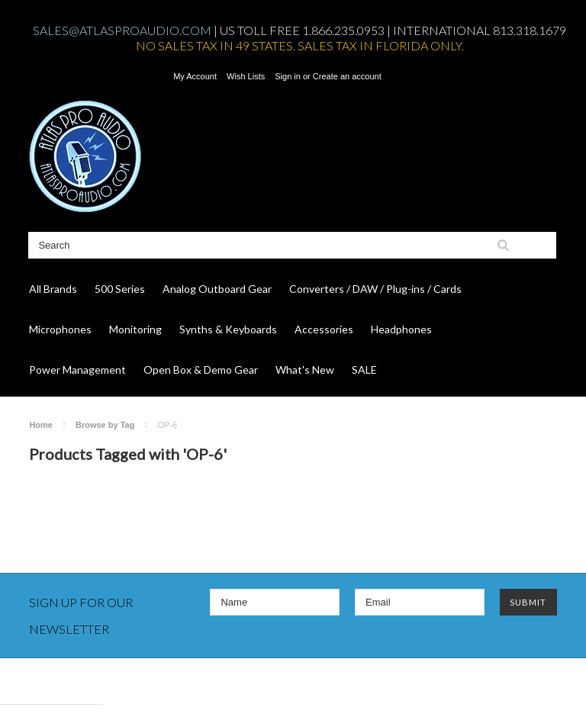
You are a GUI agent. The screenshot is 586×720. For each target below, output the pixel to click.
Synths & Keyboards (228, 329)
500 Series (120, 288)
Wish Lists (246, 76)
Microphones (60, 329)
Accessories (324, 329)
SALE (364, 369)
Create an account (347, 76)
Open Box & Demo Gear (200, 369)
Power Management (77, 369)
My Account (195, 76)
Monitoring (135, 329)
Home (41, 424)
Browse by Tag (105, 424)
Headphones (401, 329)
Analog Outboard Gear (217, 288)
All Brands (53, 288)
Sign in (288, 76)
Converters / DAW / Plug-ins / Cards (375, 288)
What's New (304, 369)
